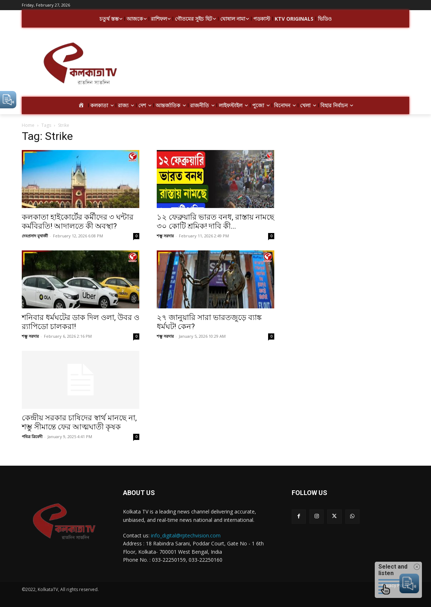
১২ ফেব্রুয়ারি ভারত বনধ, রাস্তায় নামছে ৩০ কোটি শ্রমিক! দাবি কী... (215, 221)
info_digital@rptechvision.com (186, 535)
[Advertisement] (273, 64)
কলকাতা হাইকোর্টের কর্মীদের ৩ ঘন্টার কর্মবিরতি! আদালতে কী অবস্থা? (78, 221)
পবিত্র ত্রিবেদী (32, 436)
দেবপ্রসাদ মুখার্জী (35, 235)
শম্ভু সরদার (165, 235)
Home (28, 125)
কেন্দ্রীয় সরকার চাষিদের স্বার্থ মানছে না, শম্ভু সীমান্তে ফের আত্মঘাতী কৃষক (79, 422)
